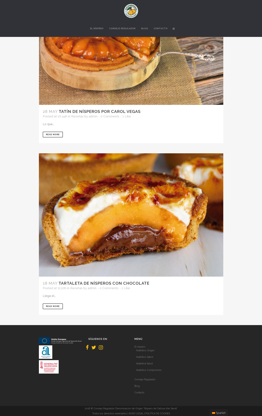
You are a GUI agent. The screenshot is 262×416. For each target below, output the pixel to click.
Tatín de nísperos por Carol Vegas (99, 111)
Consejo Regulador (145, 379)
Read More (53, 134)
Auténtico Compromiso (149, 370)
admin (93, 116)
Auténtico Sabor (144, 357)
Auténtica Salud (144, 363)
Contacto (139, 392)
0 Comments (110, 116)
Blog (137, 386)
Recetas (77, 116)
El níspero (139, 346)
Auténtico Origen (145, 350)
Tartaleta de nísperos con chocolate (104, 283)
